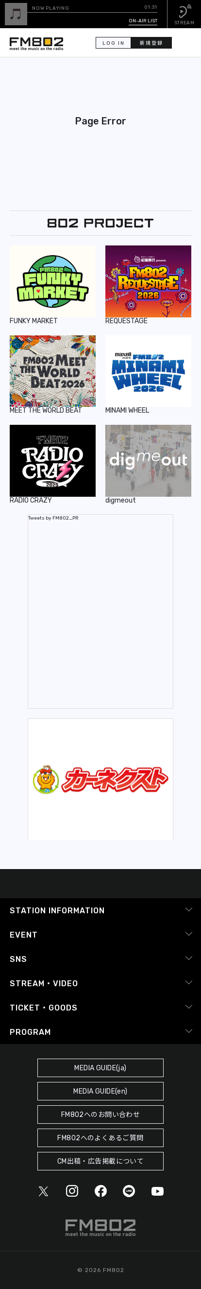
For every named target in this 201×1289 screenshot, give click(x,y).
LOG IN (113, 43)
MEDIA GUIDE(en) (100, 1091)
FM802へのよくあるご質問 (100, 1138)
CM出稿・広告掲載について (100, 1161)
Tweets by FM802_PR (53, 518)
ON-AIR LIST (143, 21)
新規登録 (151, 43)
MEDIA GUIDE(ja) (100, 1068)
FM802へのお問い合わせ (100, 1115)
